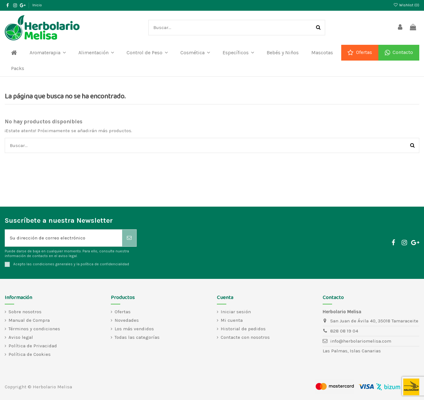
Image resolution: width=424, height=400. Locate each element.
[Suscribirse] (129, 238)
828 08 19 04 (344, 331)
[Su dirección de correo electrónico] (63, 238)
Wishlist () (406, 5)
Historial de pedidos (243, 329)
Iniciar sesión (236, 312)
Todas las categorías (137, 337)
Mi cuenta (232, 320)
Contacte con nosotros (245, 337)
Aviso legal (20, 337)
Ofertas (123, 312)
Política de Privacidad (32, 346)
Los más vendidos (134, 329)
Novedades (127, 320)
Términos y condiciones (34, 329)
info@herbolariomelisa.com (360, 341)
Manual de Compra (29, 320)
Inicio (37, 5)
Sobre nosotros (25, 312)
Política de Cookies (29, 354)
